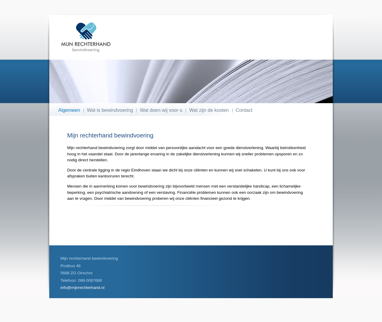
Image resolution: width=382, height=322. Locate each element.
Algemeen (69, 110)
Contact (244, 110)
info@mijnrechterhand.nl (82, 287)
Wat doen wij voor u (161, 110)
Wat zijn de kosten (209, 110)
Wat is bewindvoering (110, 110)
